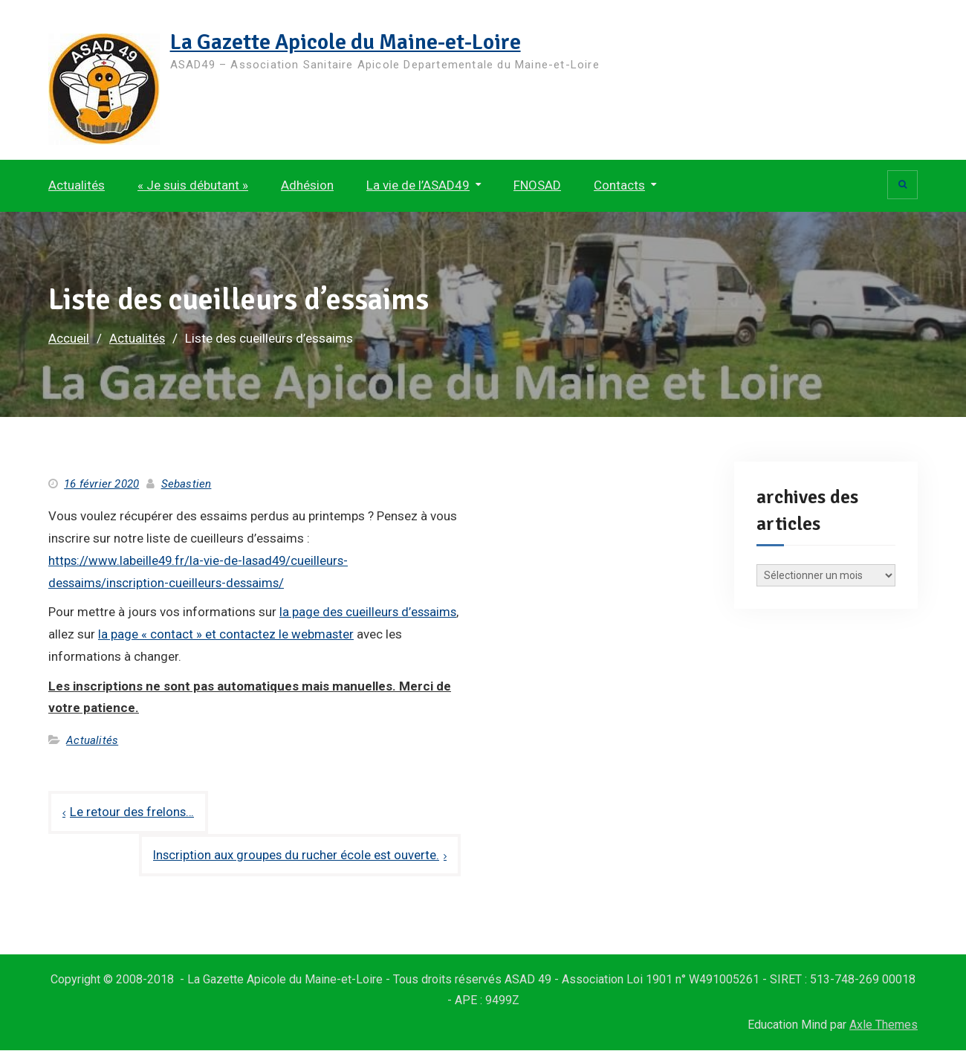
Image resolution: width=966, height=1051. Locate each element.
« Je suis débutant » (192, 185)
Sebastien (186, 484)
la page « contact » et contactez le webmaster (289, 634)
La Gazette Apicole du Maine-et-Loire (349, 42)
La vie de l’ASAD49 (418, 185)
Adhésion (307, 185)
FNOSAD (537, 185)
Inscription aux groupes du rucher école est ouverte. (294, 854)
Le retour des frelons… (132, 811)
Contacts (619, 185)
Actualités (76, 185)
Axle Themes (883, 1025)
